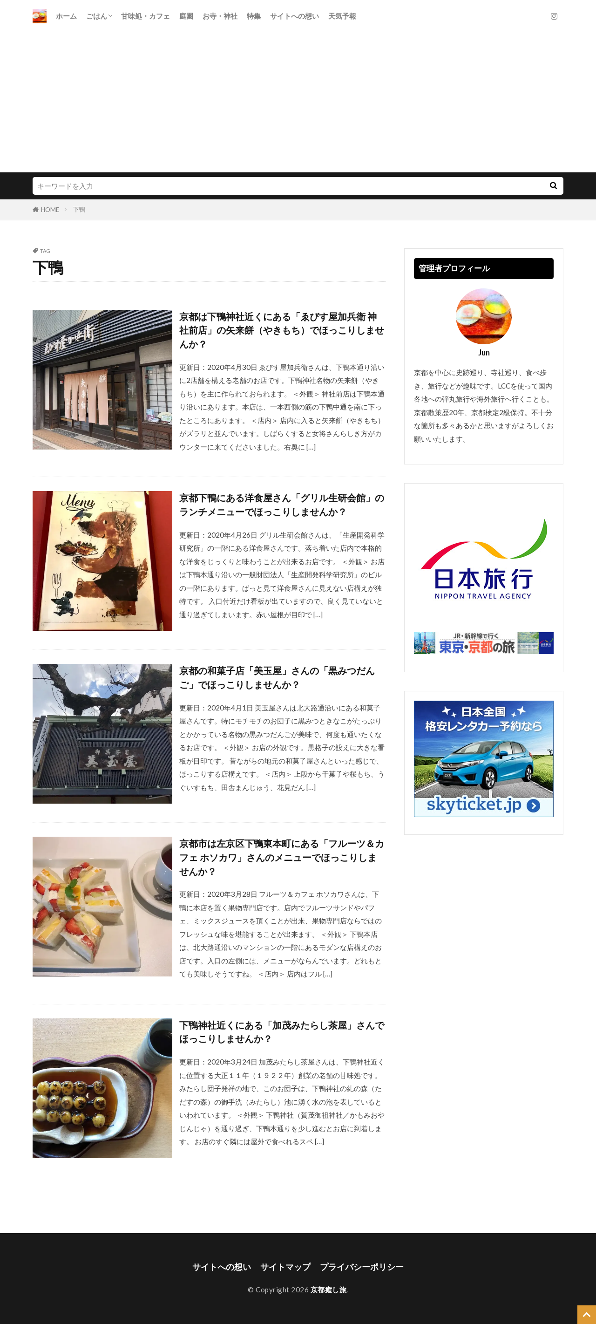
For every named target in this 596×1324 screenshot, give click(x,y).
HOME (50, 209)
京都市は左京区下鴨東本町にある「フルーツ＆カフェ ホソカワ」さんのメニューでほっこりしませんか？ (281, 857)
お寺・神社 (220, 16)
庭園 (186, 16)
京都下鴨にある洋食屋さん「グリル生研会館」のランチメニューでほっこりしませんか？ (281, 504)
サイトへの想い (294, 16)
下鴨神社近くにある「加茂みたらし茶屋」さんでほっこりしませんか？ (281, 1031)
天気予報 (342, 16)
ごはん (96, 16)
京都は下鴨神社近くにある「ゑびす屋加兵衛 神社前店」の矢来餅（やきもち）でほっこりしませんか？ (281, 330)
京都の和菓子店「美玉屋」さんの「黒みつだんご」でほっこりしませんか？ (277, 677)
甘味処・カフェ (145, 16)
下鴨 (79, 209)
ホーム (66, 16)
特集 (254, 16)
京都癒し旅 (329, 1289)
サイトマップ (285, 1267)
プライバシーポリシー (362, 1267)
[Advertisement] (298, 102)
